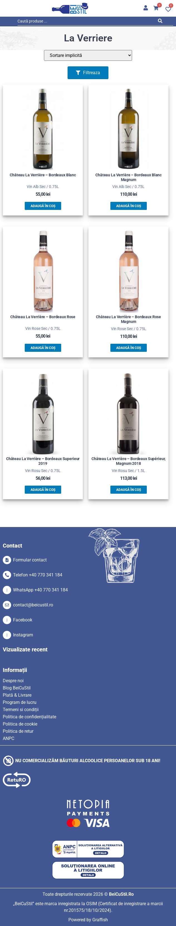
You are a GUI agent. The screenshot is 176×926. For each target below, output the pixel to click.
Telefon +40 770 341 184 (37, 575)
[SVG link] (70, 8)
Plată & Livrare (17, 695)
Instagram (23, 635)
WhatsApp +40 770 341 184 (40, 590)
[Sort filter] (88, 55)
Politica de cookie (20, 724)
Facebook (22, 620)
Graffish (100, 919)
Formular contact (30, 560)
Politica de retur (18, 731)
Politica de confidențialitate (29, 716)
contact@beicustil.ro (33, 605)
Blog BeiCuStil (17, 688)
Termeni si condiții (21, 709)
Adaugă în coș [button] (43, 206)
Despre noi (13, 680)
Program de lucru (19, 702)
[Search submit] (161, 22)
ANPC (8, 738)
